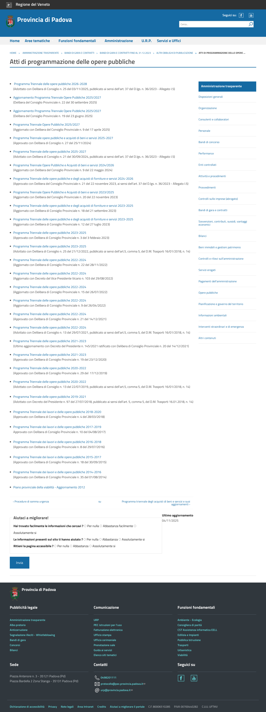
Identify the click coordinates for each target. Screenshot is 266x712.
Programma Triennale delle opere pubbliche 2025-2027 (49, 151)
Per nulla (93, 526)
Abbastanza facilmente (118, 526)
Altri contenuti (207, 338)
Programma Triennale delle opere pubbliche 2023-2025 (50, 232)
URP (96, 620)
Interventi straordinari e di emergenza (221, 327)
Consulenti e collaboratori (214, 119)
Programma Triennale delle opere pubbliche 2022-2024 (49, 260)
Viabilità (183, 655)
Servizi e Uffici (169, 41)
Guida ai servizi (103, 650)
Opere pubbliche (208, 292)
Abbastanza (110, 539)
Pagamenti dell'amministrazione (218, 281)
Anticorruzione (18, 630)
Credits (101, 706)
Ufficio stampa (102, 635)
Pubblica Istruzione (189, 640)
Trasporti (183, 645)
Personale (204, 131)
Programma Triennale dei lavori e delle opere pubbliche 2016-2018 (57, 441)
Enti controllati (207, 165)
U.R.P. (147, 41)
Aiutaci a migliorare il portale (127, 706)
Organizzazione (208, 108)
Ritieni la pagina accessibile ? (33, 546)
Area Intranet (85, 706)
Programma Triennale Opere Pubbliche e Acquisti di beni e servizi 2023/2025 (64, 192)
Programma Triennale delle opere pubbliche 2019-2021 (49, 396)
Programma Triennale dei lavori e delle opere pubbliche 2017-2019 (57, 426)
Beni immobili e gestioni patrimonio (220, 247)
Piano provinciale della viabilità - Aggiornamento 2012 (49, 487)
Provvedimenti (207, 187)
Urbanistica (184, 650)
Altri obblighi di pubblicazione (174, 53)
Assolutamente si (24, 533)
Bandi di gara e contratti (79, 53)
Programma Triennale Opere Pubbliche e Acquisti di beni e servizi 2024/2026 (63, 165)
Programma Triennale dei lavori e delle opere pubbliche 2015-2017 (57, 457)
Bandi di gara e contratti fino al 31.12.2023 (125, 53)
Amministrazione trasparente (40, 53)
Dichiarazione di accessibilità (27, 706)
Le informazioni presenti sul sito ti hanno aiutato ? (48, 539)
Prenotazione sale (104, 645)
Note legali (67, 706)
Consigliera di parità (190, 625)
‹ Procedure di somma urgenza (31, 501)
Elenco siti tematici (105, 655)
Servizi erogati (207, 270)
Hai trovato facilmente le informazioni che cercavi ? (48, 526)
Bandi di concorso (209, 142)
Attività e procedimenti (212, 176)
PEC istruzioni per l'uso (108, 625)
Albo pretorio (18, 625)
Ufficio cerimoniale (105, 640)
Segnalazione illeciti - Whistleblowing (32, 635)
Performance (206, 153)
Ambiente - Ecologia (190, 620)
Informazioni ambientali (213, 315)
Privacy (52, 706)
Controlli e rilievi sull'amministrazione (221, 258)
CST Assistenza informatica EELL (197, 630)
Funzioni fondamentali (77, 41)
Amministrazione (119, 41)
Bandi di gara (18, 640)
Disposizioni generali (211, 97)
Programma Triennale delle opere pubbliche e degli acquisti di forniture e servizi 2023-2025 (74, 205)
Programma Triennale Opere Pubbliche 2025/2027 (47, 124)
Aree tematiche (37, 41)
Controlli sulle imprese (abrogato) (218, 199)
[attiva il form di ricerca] (250, 24)
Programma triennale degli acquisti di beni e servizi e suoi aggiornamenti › (156, 503)
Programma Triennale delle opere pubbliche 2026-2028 (50, 83)
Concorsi (15, 645)
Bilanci (203, 236)
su (99, 501)
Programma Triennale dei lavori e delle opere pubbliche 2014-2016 (57, 472)
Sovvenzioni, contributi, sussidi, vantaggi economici (223, 223)
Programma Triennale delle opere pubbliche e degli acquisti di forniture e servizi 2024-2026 (73, 178)
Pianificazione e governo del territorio (221, 304)
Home (15, 41)
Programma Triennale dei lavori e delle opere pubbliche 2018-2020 (57, 411)
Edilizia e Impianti (188, 635)
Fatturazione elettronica (108, 630)
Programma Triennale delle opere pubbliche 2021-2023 (49, 341)
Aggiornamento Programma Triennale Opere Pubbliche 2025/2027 (57, 97)
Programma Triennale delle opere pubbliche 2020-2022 (49, 368)
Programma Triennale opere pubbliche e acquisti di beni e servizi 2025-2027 (63, 138)
